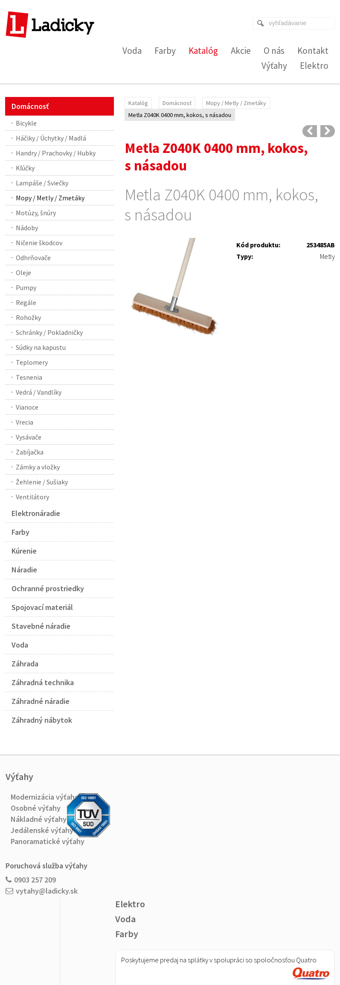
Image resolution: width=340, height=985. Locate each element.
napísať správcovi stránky (152, 951)
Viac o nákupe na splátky (175, 883)
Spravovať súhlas (293, 951)
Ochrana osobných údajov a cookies (227, 951)
